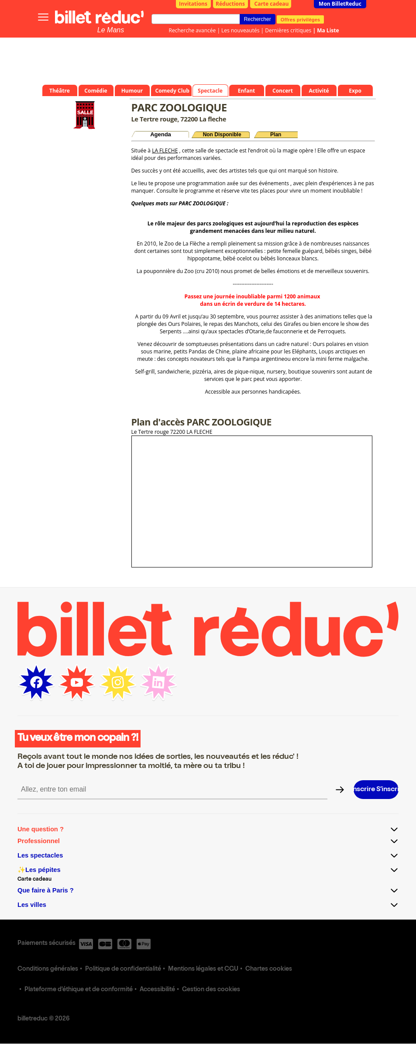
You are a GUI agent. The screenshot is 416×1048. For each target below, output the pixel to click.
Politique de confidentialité (123, 969)
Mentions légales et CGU (203, 969)
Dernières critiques (288, 30)
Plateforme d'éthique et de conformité (78, 990)
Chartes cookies (268, 969)
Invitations (193, 3)
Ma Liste (328, 30)
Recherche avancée (192, 30)
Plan (275, 134)
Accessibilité (157, 990)
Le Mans (110, 30)
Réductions (230, 3)
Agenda (160, 134)
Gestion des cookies (211, 990)
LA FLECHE (165, 150)
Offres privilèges (300, 19)
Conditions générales (47, 969)
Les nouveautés (240, 30)
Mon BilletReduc (340, 3)
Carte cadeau (271, 3)
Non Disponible (222, 134)
